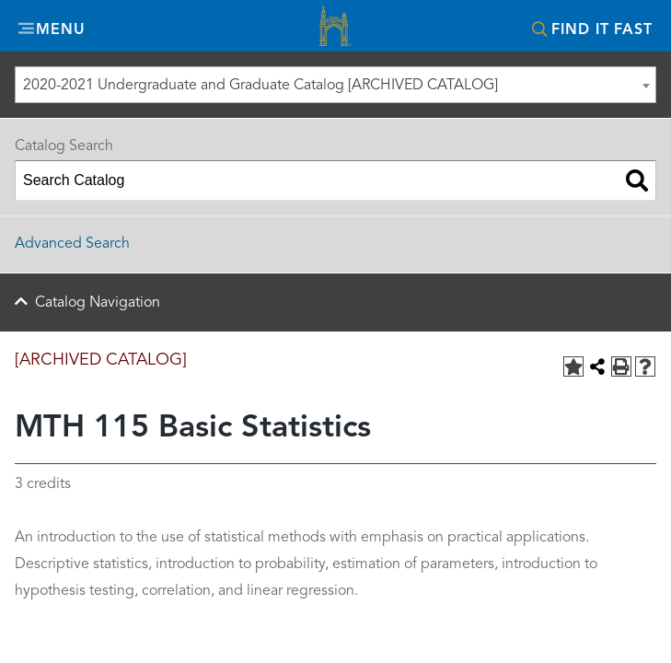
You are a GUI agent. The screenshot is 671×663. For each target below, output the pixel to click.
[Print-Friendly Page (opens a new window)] (621, 366)
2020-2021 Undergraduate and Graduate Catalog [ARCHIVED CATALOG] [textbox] (260, 85)
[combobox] (335, 84)
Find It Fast (602, 30)
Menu (61, 30)
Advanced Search (72, 244)
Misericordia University (336, 28)
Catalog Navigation (97, 303)
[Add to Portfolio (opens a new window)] (573, 366)
